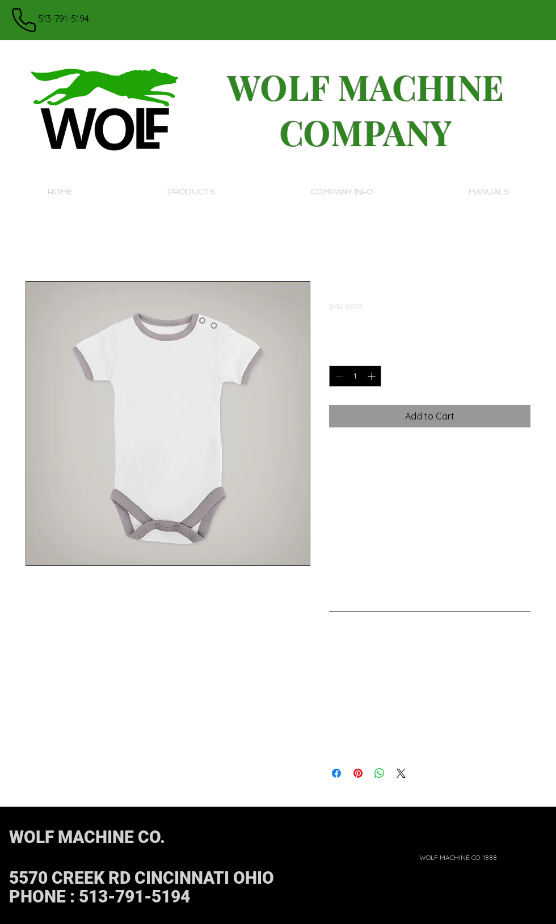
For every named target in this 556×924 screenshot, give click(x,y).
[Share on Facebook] (336, 773)
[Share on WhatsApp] (379, 773)
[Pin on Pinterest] (358, 773)
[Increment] (372, 376)
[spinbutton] (355, 376)
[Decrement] (338, 376)
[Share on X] (401, 773)
